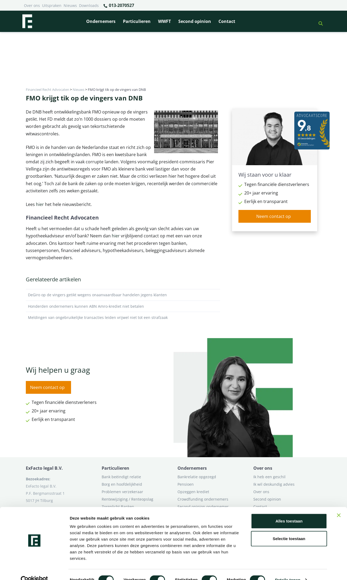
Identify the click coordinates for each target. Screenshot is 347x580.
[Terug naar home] (27, 21)
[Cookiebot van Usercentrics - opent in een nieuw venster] (34, 570)
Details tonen (287, 569)
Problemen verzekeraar (122, 491)
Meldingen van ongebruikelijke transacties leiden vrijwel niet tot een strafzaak (123, 317)
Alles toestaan (289, 510)
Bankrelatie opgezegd (196, 476)
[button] (318, 21)
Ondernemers (100, 21)
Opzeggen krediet (193, 491)
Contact (226, 21)
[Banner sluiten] (339, 505)
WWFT (164, 21)
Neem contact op (273, 216)
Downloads (89, 5)
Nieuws (70, 5)
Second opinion (194, 21)
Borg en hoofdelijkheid (122, 484)
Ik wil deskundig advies (274, 484)
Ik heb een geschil (269, 476)
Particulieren (137, 21)
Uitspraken (51, 5)
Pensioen (185, 484)
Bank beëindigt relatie (121, 476)
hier (40, 204)
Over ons (32, 5)
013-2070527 (118, 5)
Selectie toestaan (289, 528)
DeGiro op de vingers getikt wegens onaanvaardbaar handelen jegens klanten (123, 295)
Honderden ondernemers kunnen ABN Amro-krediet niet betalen (123, 306)
